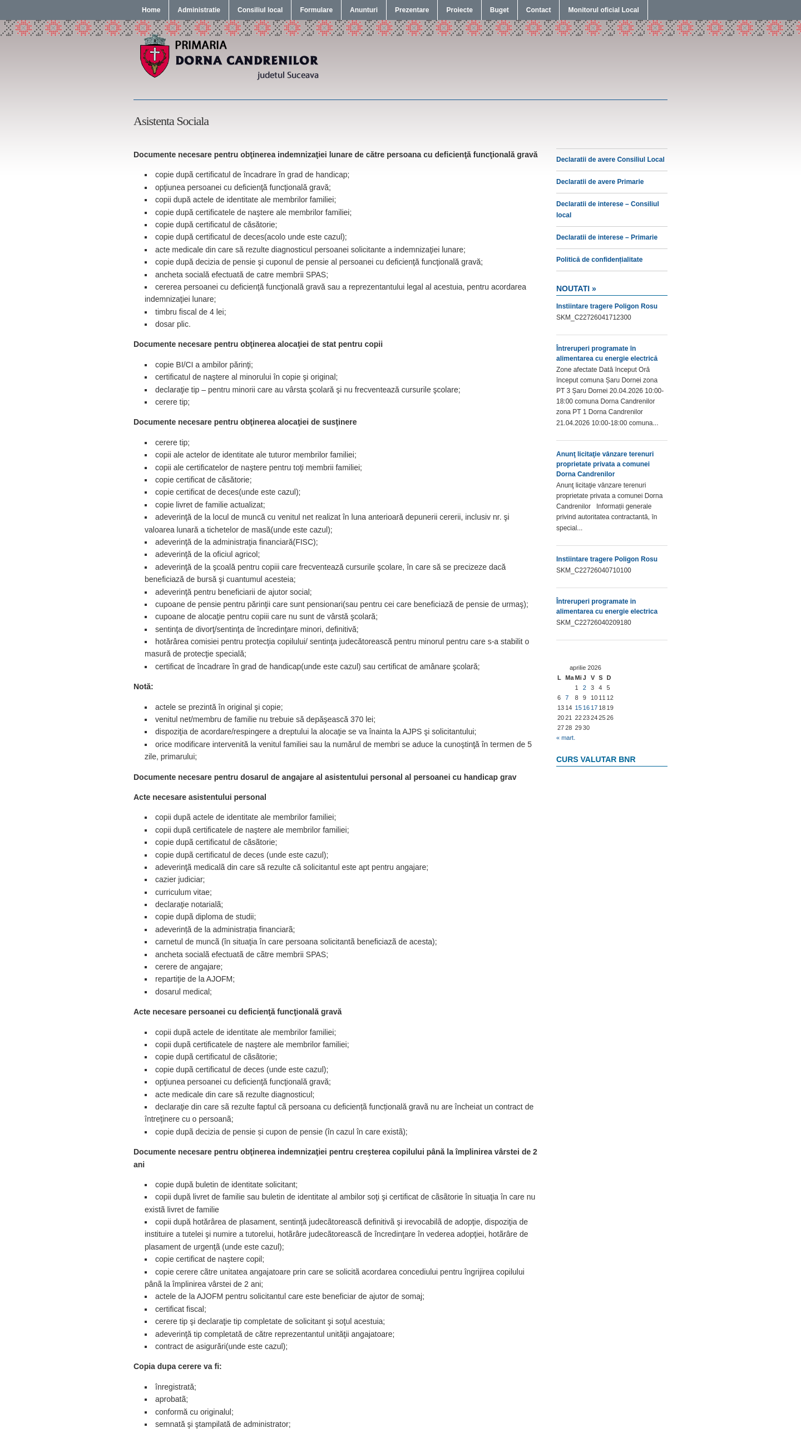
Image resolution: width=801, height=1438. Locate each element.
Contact (538, 10)
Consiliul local (260, 10)
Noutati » (576, 288)
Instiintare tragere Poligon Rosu (606, 306)
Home (151, 10)
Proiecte (459, 10)
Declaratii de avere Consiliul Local (610, 159)
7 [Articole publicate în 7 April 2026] (566, 697)
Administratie (198, 10)
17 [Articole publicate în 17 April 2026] (594, 707)
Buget (499, 10)
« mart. (565, 737)
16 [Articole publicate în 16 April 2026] (586, 707)
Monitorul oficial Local (603, 10)
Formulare (316, 10)
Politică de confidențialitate (599, 259)
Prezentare (412, 10)
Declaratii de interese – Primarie (606, 237)
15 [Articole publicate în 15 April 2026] (578, 707)
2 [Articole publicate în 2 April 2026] (584, 687)
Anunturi (364, 10)
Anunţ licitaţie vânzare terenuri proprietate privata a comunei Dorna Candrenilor (605, 464)
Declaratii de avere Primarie (600, 182)
